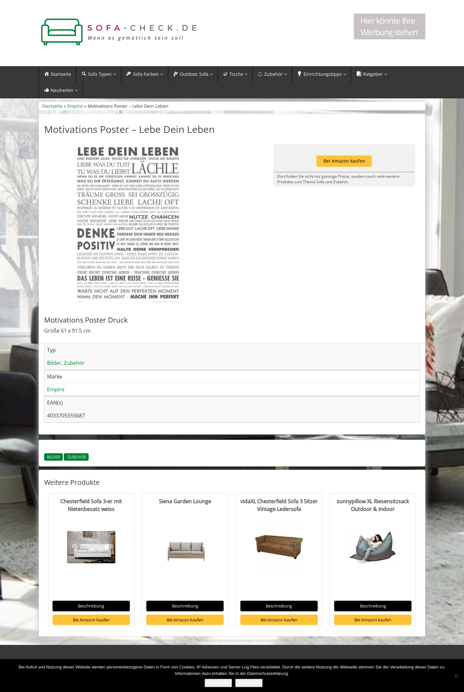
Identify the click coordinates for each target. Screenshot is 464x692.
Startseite (52, 106)
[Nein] (456, 675)
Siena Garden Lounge (185, 501)
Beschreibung (91, 606)
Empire (75, 106)
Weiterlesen (249, 682)
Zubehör (76, 457)
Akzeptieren (218, 682)
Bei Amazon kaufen (91, 620)
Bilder (53, 457)
